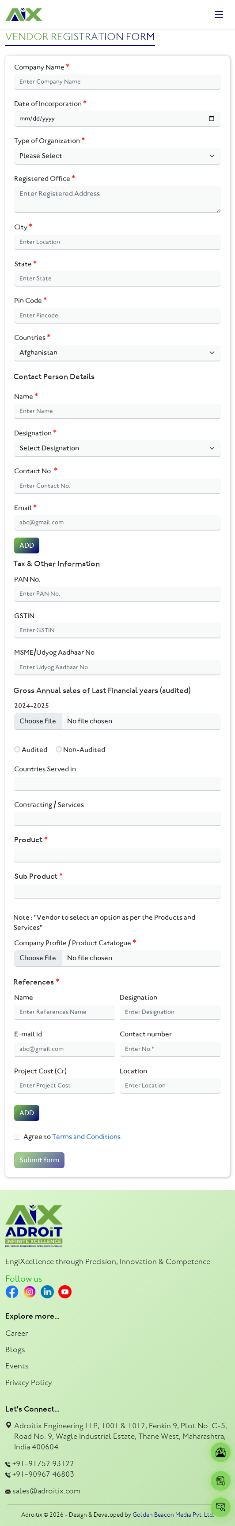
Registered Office (44, 178)
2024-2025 (31, 705)
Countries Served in (45, 769)
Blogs (15, 1349)
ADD (26, 545)
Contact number (146, 1034)
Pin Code (30, 300)
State (25, 264)
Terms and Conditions (86, 1136)
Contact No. (35, 470)
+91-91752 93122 (43, 1463)
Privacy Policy (28, 1382)
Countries (32, 337)
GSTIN (24, 616)
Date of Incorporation (50, 103)
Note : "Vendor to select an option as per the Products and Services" (104, 922)
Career (16, 1333)
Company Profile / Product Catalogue (75, 942)
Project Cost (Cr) (40, 1071)
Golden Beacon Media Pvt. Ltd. (173, 1515)
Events (17, 1366)
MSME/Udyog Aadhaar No (54, 652)
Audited (34, 749)
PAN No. (27, 579)
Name (26, 396)
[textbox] (19, 784)
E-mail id (28, 1034)
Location (133, 1071)
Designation (35, 433)
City (23, 227)
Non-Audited (84, 749)
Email (25, 507)
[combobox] (117, 784)
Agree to (72, 1136)
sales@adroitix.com (46, 1491)
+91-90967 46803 (43, 1474)
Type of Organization (49, 140)
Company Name (41, 67)
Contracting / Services (49, 804)
